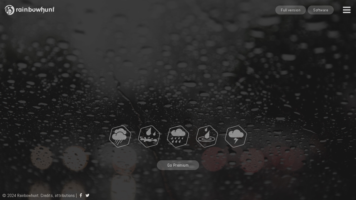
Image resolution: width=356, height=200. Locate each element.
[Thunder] (235, 136)
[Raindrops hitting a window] (149, 136)
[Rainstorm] (178, 136)
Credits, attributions (58, 195)
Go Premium (178, 165)
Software (320, 10)
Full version (290, 10)
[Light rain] (120, 136)
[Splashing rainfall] (206, 136)
